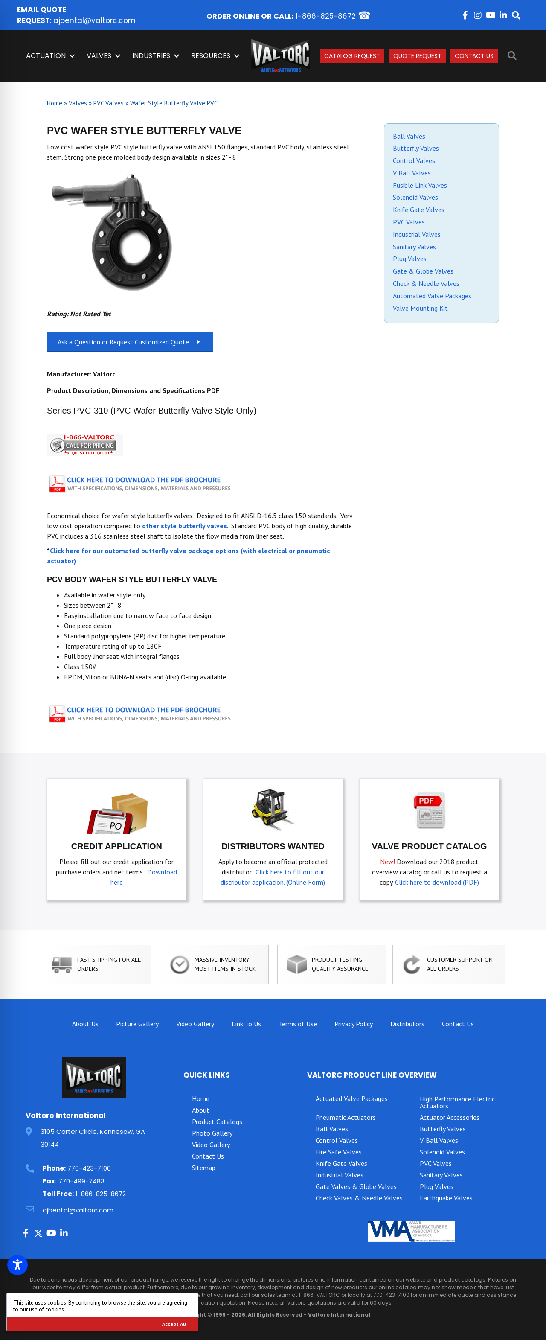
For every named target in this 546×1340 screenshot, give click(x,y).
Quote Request (417, 56)
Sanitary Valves (414, 246)
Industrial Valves (417, 234)
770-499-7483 (81, 1181)
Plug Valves (410, 258)
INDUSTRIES (151, 56)
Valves (99, 56)
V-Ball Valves (439, 1140)
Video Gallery (195, 1024)
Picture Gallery (137, 1024)
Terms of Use (298, 1024)
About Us (85, 1024)
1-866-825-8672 (326, 16)
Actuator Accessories (449, 1117)
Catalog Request (352, 56)
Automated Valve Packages (432, 295)
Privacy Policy (353, 1024)
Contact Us (474, 56)
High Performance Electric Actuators (457, 1102)
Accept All (174, 1324)
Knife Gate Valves (418, 209)
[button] (465, 15)
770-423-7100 (89, 1168)
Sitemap (203, 1167)
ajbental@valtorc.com (94, 20)
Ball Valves (409, 136)
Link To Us (246, 1024)
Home (54, 103)
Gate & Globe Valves (423, 271)
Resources (210, 56)
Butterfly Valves (416, 148)
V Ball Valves (412, 173)
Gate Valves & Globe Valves (356, 1186)
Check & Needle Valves (426, 283)
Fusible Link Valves (420, 185)
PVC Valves (108, 103)
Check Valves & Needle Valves (359, 1198)
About (200, 1110)
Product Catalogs (217, 1121)
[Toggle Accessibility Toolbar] (17, 1265)
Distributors (407, 1024)
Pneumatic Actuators (346, 1117)
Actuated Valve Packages (352, 1098)
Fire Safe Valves (339, 1152)
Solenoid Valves (415, 197)
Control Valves (414, 160)
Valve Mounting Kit (420, 308)
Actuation (46, 56)
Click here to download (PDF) (437, 882)
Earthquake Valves (446, 1198)
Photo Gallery (212, 1133)
